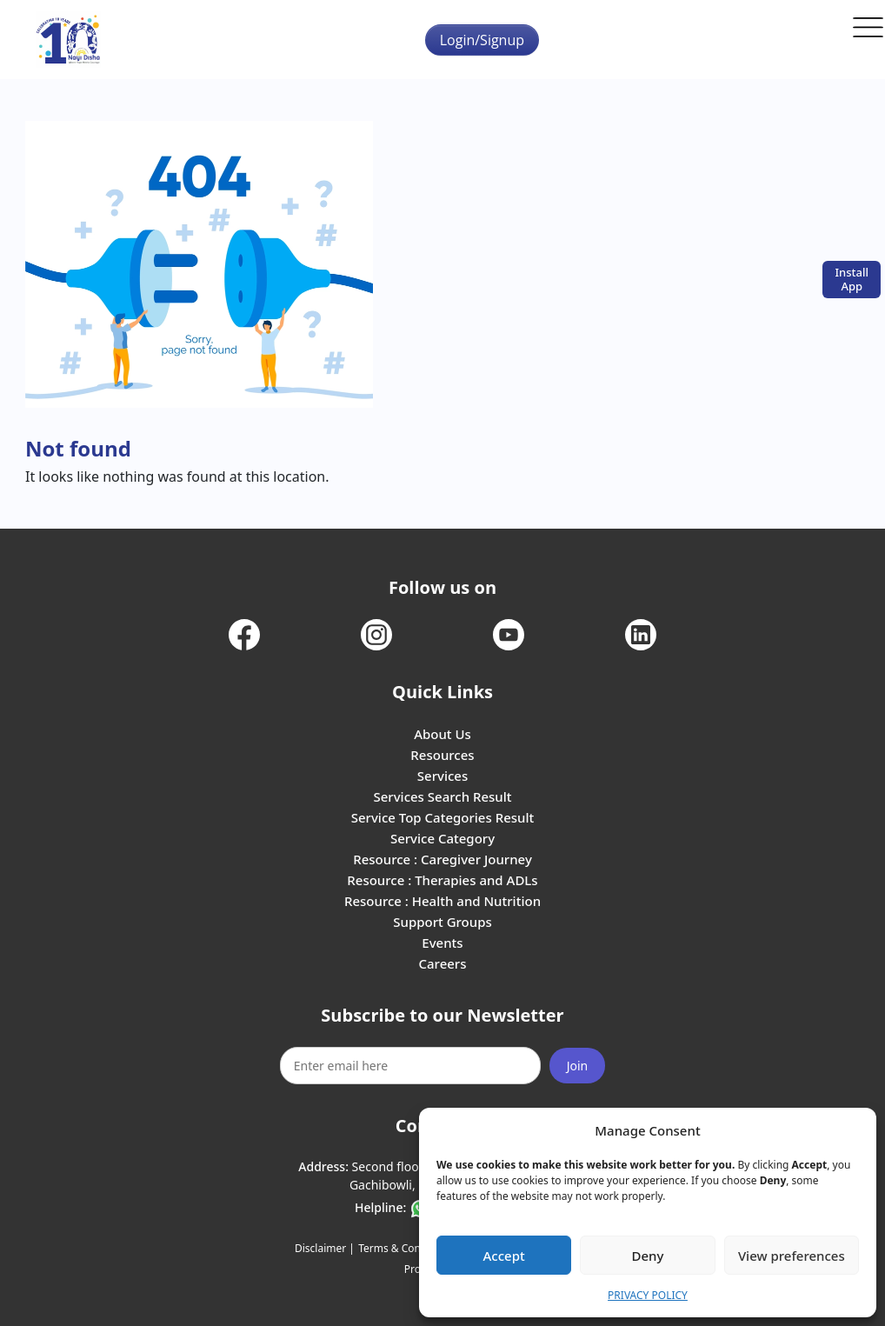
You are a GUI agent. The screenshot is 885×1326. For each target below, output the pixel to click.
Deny (648, 1255)
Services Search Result (442, 796)
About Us (442, 734)
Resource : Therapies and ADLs (442, 880)
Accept (504, 1255)
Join (578, 1065)
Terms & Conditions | (410, 1248)
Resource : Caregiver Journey (442, 859)
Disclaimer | (325, 1248)
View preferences (791, 1255)
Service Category (442, 838)
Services (442, 775)
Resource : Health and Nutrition (442, 901)
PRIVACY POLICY (648, 1295)
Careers (442, 963)
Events (442, 942)
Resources (442, 754)
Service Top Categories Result (442, 817)
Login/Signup (482, 40)
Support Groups (442, 921)
